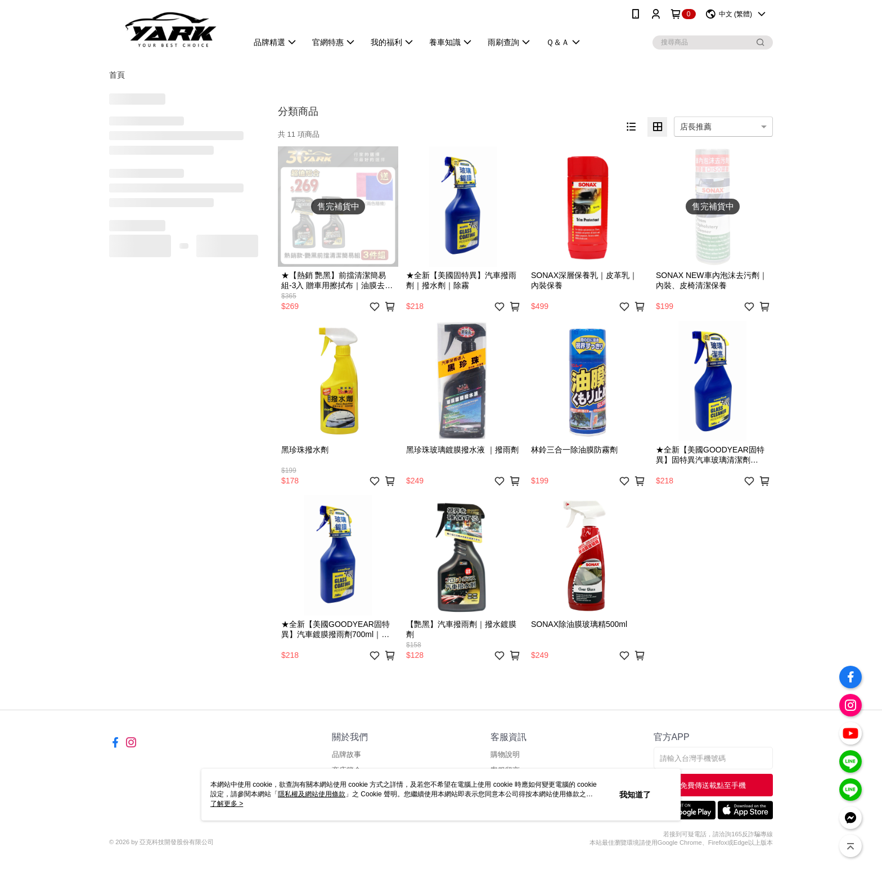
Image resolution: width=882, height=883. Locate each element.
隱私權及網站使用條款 (311, 794)
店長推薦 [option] (696, 126)
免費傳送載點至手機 (713, 785)
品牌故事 (346, 754)
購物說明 (505, 754)
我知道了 (635, 794)
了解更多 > (226, 804)
